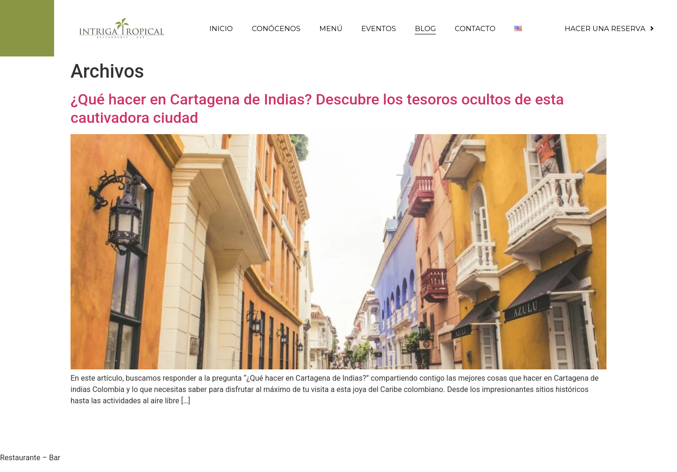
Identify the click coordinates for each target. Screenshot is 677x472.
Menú (330, 28)
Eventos (378, 28)
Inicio (221, 28)
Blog (425, 28)
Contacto (475, 28)
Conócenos (276, 28)
